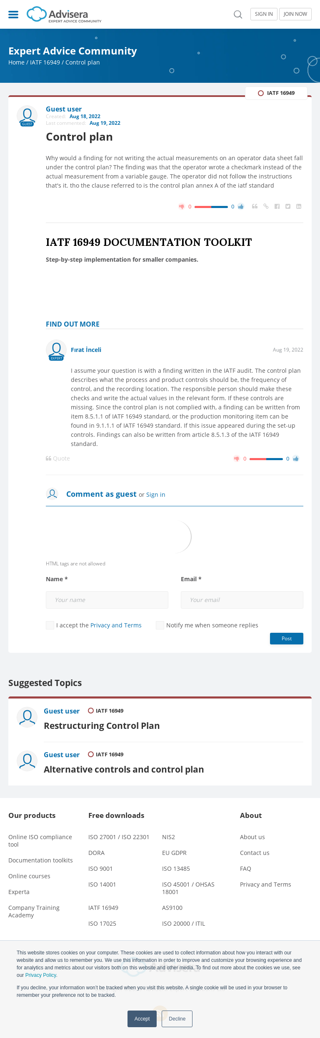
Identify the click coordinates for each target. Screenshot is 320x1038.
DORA (96, 853)
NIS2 (168, 837)
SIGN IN (264, 13)
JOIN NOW (295, 13)
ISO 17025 (102, 923)
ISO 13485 (176, 868)
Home (16, 62)
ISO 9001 (100, 868)
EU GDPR (174, 853)
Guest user (62, 711)
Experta (19, 892)
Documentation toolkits (40, 860)
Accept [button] (142, 1019)
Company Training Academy (34, 911)
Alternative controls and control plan (124, 769)
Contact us (255, 853)
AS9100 (172, 908)
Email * (191, 579)
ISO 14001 (102, 884)
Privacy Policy (40, 975)
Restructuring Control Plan (102, 725)
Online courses (29, 876)
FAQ (245, 868)
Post (287, 638)
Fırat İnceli (86, 350)
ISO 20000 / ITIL (183, 923)
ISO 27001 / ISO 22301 (119, 837)
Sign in (155, 494)
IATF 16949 (45, 62)
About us (252, 837)
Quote (58, 458)
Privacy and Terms (116, 625)
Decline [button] (177, 1019)
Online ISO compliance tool (40, 840)
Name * (57, 579)
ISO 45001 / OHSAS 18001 (188, 888)
